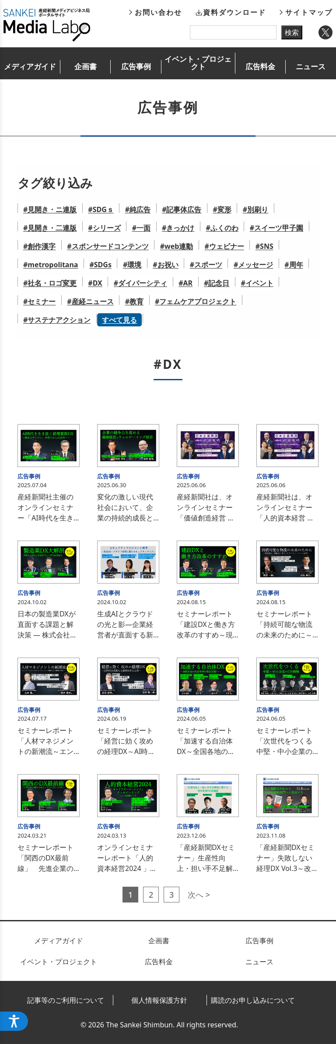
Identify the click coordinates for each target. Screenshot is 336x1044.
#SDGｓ (100, 209)
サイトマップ (308, 12)
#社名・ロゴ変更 (50, 283)
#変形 (222, 209)
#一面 (141, 228)
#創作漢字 (39, 246)
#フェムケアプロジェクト (195, 301)
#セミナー (39, 301)
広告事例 (136, 66)
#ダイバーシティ (140, 283)
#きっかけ (178, 228)
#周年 (293, 264)
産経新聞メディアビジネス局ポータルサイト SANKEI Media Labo (47, 25)
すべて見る (119, 320)
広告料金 (260, 66)
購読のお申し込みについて (253, 1000)
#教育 (134, 301)
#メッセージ (253, 264)
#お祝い (165, 264)
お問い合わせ (158, 12)
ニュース (311, 66)
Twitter (325, 32)
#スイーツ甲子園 (276, 228)
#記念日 (216, 283)
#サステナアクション (57, 320)
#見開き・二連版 (50, 228)
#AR (185, 283)
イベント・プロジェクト (197, 62)
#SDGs (100, 264)
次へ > (199, 894)
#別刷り (255, 209)
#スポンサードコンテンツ (107, 246)
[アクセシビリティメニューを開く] (14, 1021)
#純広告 (137, 209)
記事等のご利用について (65, 1000)
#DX (95, 283)
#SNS (264, 246)
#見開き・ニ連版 (50, 209)
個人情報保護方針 (159, 1000)
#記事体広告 (181, 209)
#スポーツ (206, 264)
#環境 (132, 264)
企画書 (85, 66)
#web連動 (176, 246)
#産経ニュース (90, 301)
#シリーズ (104, 228)
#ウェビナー (224, 246)
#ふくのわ (222, 228)
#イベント (257, 283)
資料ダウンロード (234, 12)
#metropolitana (50, 264)
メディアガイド (30, 66)
